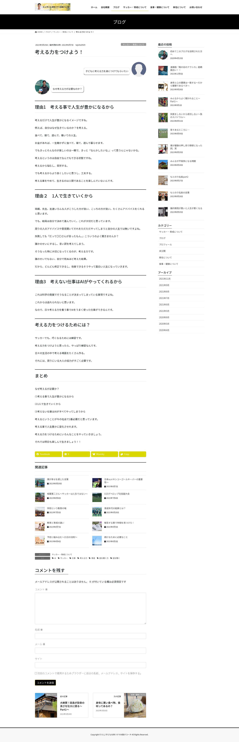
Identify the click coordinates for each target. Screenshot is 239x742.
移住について (165, 257)
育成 (93, 558)
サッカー (64, 558)
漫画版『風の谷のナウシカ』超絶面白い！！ (186, 68)
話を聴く (116, 558)
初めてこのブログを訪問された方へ (186, 53)
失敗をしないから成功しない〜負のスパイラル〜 (186, 115)
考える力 (83, 558)
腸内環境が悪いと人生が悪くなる (186, 208)
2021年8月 (164, 291)
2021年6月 (164, 304)
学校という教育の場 (56, 508)
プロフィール (165, 244)
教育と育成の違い (55, 522)
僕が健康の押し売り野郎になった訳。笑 (186, 147)
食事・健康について (168, 263)
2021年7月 (164, 298)
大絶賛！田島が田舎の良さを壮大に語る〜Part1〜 (72, 706)
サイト (38, 659)
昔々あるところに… (179, 129)
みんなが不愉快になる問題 (183, 161)
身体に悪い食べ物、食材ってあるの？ (108, 704)
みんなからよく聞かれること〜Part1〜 (185, 100)
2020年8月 (164, 317)
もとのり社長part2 (179, 176)
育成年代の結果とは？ (115, 508)
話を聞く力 (104, 558)
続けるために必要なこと (116, 537)
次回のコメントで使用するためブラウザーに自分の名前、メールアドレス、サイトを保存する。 (89, 673)
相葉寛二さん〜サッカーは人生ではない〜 (67, 493)
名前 (39, 629)
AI (55, 558)
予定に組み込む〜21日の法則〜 (62, 537)
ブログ (162, 238)
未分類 (162, 250)
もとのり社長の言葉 (179, 192)
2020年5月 (164, 323)
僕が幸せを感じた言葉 (57, 479)
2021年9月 (164, 285)
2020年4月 (164, 330)
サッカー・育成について (133, 44)
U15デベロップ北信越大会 (117, 493)
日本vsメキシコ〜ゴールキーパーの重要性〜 (123, 481)
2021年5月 (164, 310)
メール (40, 644)
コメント (41, 589)
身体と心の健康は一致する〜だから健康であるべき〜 (186, 84)
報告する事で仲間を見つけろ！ (119, 522)
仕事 (74, 558)
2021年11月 (165, 278)
